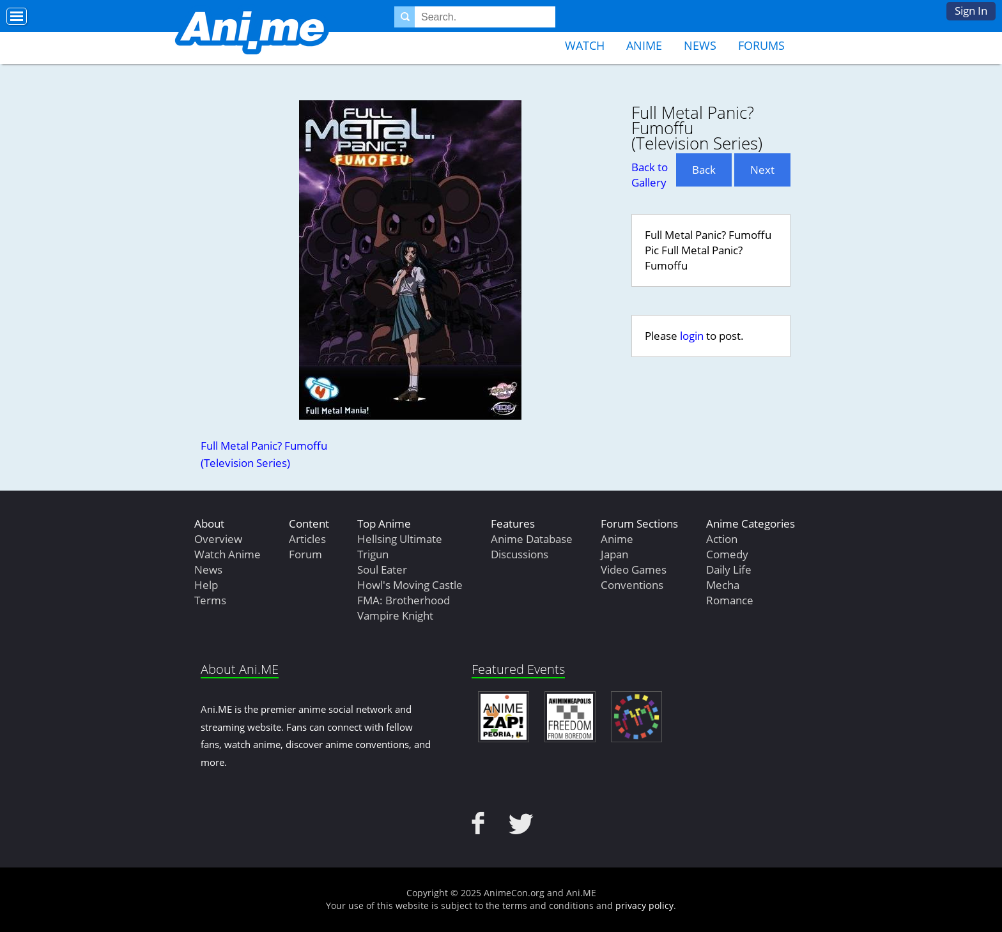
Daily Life (729, 569)
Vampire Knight (395, 615)
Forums (761, 45)
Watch (585, 45)
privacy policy (644, 905)
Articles (307, 538)
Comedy (727, 554)
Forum (305, 554)
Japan (614, 554)
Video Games (634, 569)
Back (704, 169)
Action (721, 538)
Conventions (632, 584)
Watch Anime (227, 554)
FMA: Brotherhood (403, 600)
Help (206, 584)
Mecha (722, 584)
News (700, 45)
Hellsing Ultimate (399, 538)
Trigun (373, 554)
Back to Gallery (649, 175)
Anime (644, 45)
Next (762, 169)
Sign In (971, 10)
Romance (729, 600)
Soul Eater (382, 569)
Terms (210, 600)
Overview (218, 538)
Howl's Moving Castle (410, 584)
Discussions (519, 554)
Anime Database (532, 538)
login (692, 335)
